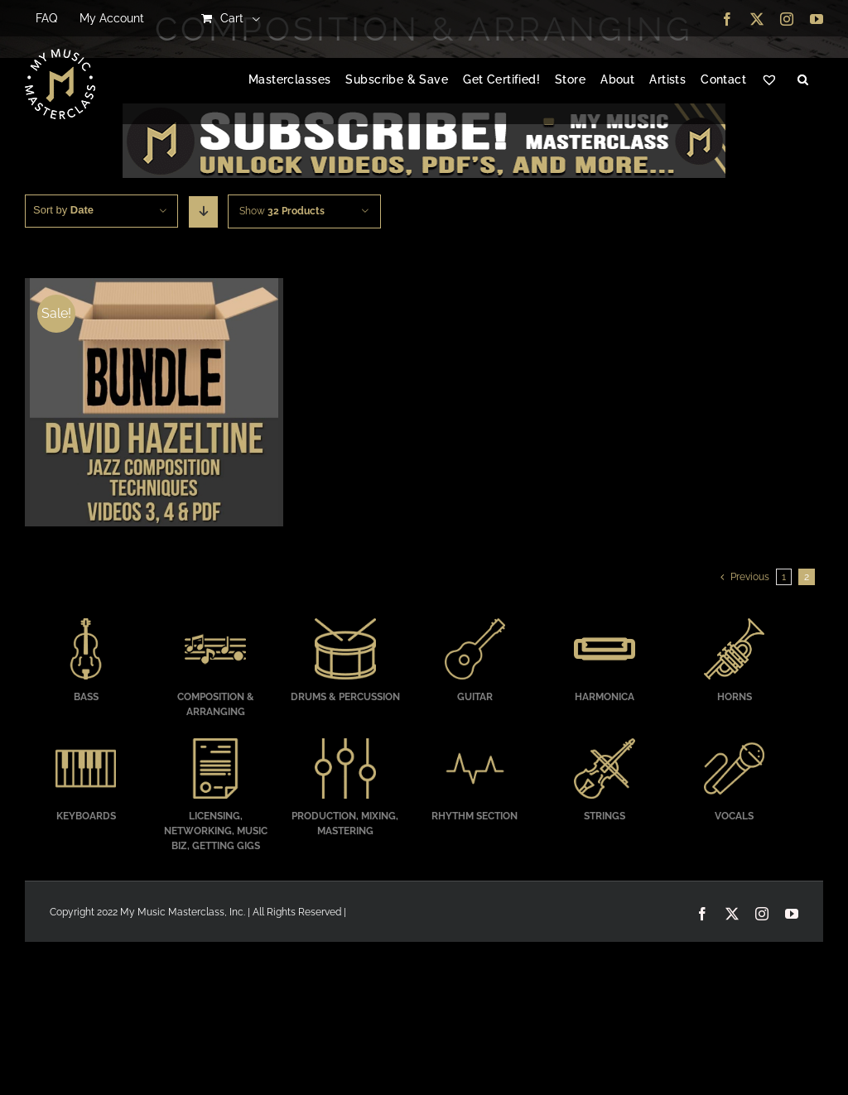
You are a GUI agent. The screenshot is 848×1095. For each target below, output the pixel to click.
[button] (802, 80)
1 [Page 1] (784, 577)
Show (282, 211)
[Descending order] (203, 212)
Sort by (63, 210)
